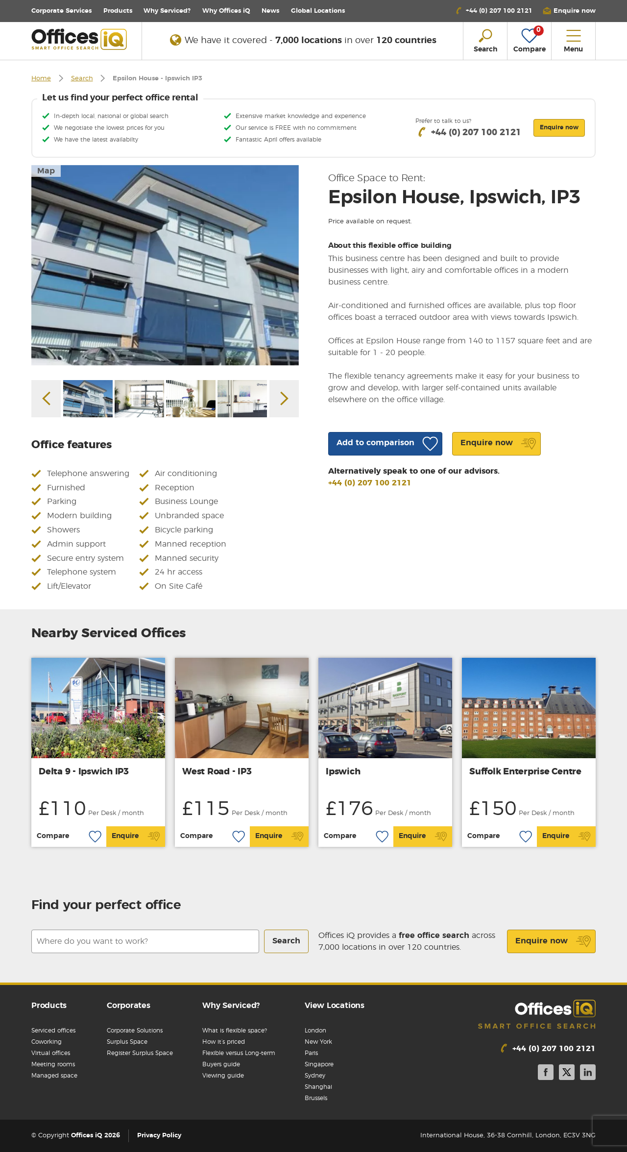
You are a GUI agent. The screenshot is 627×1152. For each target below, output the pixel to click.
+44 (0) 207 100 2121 (369, 483)
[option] (165, 265)
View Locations (334, 1005)
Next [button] (284, 398)
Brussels (316, 1098)
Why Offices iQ (226, 11)
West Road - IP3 (216, 772)
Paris (311, 1053)
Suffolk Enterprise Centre (525, 772)
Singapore (319, 1064)
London (315, 1030)
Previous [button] (46, 398)
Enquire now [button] (559, 127)
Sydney (315, 1076)
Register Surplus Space (140, 1053)
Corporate (61, 11)
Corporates (128, 1005)
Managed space (54, 1076)
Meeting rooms (53, 1064)
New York (318, 1042)
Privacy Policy (159, 1135)
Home (41, 78)
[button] (569, 11)
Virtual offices (50, 1053)
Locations (318, 11)
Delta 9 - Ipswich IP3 (84, 772)
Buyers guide (221, 1064)
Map (46, 171)
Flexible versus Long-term (238, 1053)
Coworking (46, 1042)
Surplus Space (127, 1042)
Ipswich (343, 772)
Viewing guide (223, 1076)
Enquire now (553, 941)
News (270, 11)
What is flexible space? (234, 1030)
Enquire (136, 836)
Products (117, 11)
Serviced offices (53, 1030)
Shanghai (318, 1087)
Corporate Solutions (135, 1030)
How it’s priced (223, 1042)
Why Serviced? (167, 11)
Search (82, 78)
